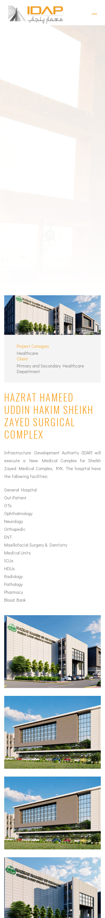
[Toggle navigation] (94, 14)
